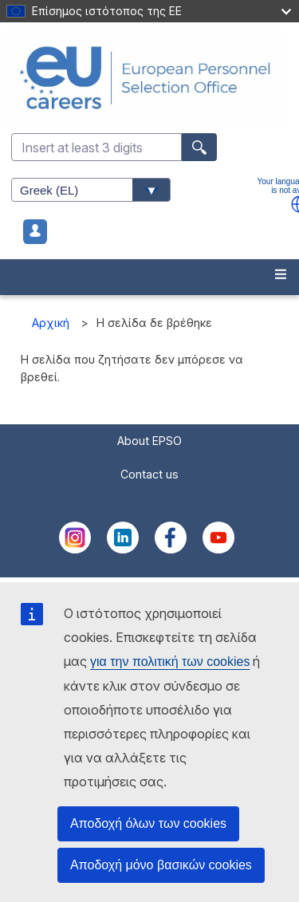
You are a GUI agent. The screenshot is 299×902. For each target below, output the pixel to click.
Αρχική (50, 322)
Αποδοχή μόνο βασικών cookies (161, 865)
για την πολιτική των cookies (170, 661)
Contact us (149, 474)
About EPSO (149, 440)
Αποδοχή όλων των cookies (148, 823)
